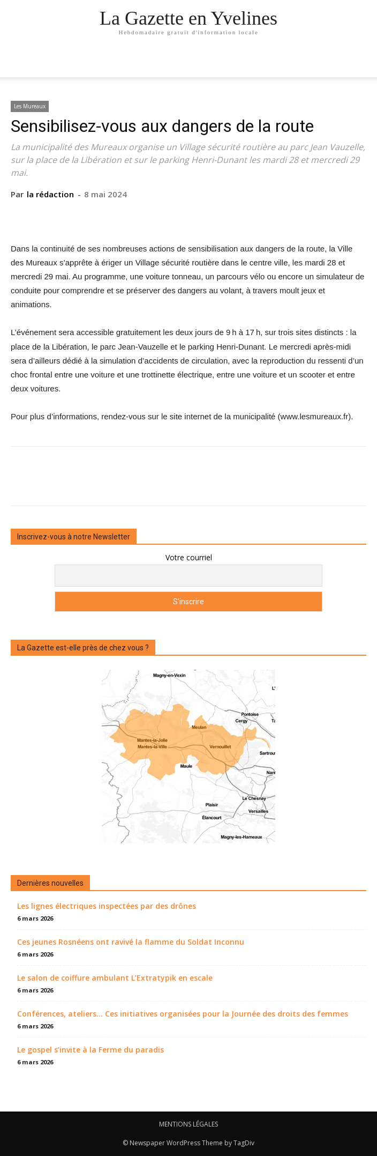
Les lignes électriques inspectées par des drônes (106, 906)
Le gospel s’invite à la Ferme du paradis (90, 1049)
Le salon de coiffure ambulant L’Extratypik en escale (115, 978)
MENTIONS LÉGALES (188, 1124)
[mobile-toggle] (18, 62)
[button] (362, 62)
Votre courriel (188, 557)
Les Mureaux (30, 106)
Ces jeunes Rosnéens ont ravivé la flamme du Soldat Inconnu (130, 942)
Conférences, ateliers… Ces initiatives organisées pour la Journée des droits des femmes (182, 1014)
